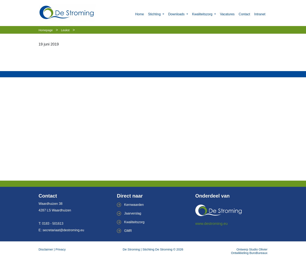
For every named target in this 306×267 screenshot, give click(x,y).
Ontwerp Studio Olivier (252, 249)
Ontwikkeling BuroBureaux (249, 253)
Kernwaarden (134, 204)
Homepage (46, 30)
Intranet (259, 14)
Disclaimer (46, 249)
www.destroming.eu (211, 224)
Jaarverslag (132, 213)
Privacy (60, 249)
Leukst (65, 30)
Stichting (155, 14)
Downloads (177, 14)
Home (139, 14)
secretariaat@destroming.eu (63, 230)
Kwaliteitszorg (202, 14)
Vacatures (227, 14)
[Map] (153, 129)
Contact (244, 14)
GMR (128, 230)
